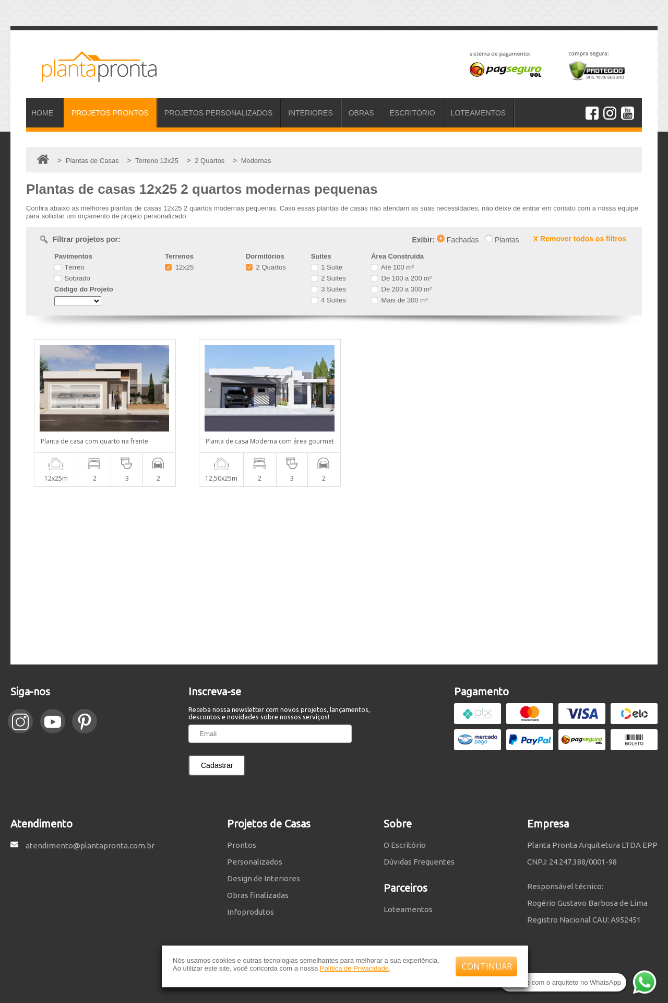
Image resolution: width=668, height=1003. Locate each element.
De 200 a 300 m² (401, 289)
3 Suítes (328, 289)
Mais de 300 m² (399, 300)
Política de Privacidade (354, 968)
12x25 (179, 267)
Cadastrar (217, 765)
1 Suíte (327, 267)
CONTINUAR (487, 966)
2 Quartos (266, 267)
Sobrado (72, 278)
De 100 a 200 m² (401, 278)
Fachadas (458, 240)
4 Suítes (328, 300)
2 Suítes (328, 278)
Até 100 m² (392, 267)
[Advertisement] (334, 576)
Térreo (69, 267)
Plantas (502, 240)
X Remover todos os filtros (579, 239)
